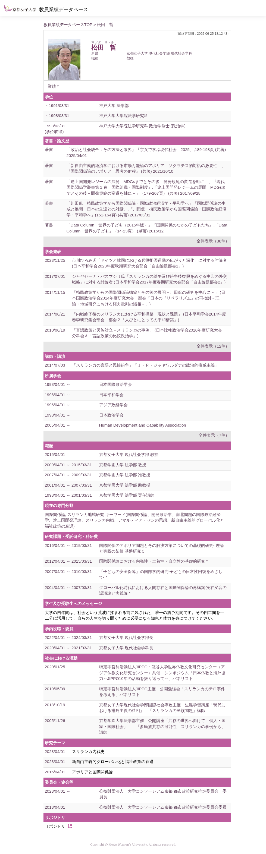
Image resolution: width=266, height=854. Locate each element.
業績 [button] (52, 86)
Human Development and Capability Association (142, 425)
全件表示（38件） (213, 241)
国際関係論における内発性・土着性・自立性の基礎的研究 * (153, 561)
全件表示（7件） (214, 435)
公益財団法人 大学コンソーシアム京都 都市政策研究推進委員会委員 (163, 807)
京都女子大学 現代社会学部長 (126, 637)
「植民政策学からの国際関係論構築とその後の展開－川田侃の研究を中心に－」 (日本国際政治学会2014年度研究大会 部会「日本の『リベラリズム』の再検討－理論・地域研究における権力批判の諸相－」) (148, 298)
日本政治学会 (111, 415)
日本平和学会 (111, 394)
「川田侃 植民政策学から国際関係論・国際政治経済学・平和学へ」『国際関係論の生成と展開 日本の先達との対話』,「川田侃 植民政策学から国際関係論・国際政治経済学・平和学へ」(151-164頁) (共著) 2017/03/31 (147, 209)
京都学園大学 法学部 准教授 (124, 474)
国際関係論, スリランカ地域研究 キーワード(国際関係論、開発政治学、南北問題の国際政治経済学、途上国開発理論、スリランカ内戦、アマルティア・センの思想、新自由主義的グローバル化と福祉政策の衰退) (134, 520)
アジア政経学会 (113, 404)
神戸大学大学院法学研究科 (123, 115)
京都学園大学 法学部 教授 (122, 464)
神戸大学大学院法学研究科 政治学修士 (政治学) (142, 126)
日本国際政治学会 (115, 384)
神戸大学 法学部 (114, 105)
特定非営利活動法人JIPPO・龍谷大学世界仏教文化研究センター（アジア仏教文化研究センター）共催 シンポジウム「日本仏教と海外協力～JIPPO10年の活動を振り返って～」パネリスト (162, 672)
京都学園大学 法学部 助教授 (124, 485)
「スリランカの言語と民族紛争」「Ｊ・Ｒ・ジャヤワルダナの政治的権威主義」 (145, 365)
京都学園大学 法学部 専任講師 (126, 495)
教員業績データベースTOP (67, 24)
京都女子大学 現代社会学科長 (126, 647)
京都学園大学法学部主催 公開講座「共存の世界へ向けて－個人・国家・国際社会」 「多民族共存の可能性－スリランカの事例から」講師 (162, 726)
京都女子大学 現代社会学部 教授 (128, 454)
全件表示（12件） (213, 346)
